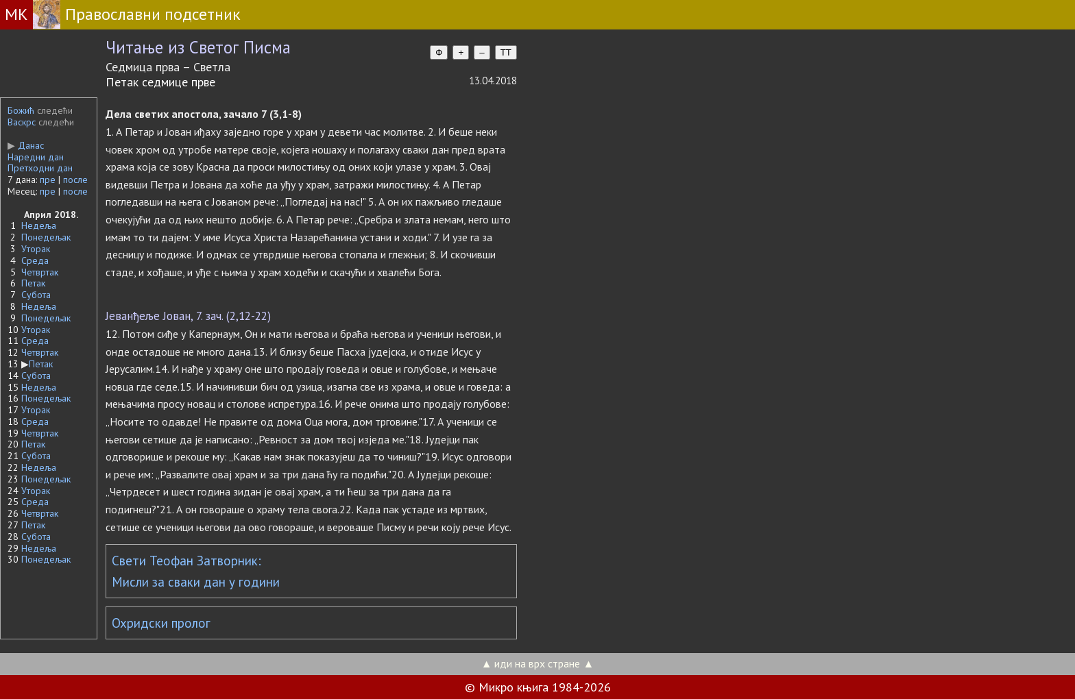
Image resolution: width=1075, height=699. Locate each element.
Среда (35, 260)
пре (48, 179)
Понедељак (46, 237)
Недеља (38, 225)
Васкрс (22, 122)
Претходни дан (40, 168)
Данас (26, 145)
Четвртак (39, 272)
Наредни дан (36, 157)
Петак (33, 283)
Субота (36, 295)
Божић (21, 110)
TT (505, 52)
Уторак (35, 249)
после (75, 179)
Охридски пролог (161, 623)
